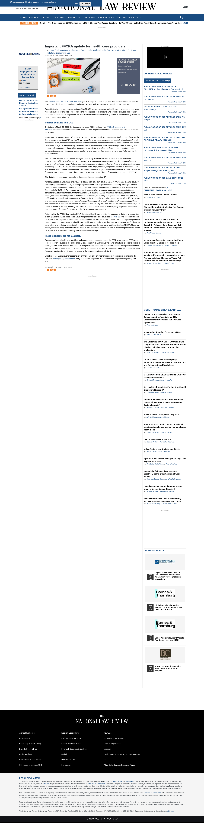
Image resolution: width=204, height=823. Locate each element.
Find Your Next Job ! (27, 95)
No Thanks (85, 4)
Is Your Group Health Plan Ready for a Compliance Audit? (157, 23)
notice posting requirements (64, 259)
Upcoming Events (154, 550)
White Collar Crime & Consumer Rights (119, 765)
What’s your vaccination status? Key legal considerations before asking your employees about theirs (165, 427)
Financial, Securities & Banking (74, 749)
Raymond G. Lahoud (153, 197)
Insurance (107, 733)
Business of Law (26, 754)
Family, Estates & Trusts (71, 744)
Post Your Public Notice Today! (157, 81)
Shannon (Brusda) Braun (155, 479)
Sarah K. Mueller (166, 380)
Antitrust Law (24, 738)
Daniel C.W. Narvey (153, 504)
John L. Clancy (151, 417)
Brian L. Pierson (164, 417)
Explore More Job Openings (28, 118)
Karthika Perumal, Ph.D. (154, 245)
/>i (135, 85)
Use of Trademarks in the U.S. (157, 439)
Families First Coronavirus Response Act (65, 102)
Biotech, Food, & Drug (28, 749)
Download (131, 85)
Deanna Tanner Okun (153, 263)
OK (76, 4)
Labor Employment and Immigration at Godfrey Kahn (28, 73)
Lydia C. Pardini (168, 263)
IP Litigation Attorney (28, 109)
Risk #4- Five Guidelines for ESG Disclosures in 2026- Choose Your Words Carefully (90, 23)
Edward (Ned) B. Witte (169, 504)
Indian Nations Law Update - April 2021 (162, 449)
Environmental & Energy (71, 738)
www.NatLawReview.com (96, 784)
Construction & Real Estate (30, 760)
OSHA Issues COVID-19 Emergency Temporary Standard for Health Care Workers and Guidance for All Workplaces (165, 362)
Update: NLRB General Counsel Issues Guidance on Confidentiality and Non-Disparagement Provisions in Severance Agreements (162, 318)
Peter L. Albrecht (152, 325)
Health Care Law (68, 760)
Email (23, 81)
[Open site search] (181, 17)
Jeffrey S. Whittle (171, 245)
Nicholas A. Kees (152, 442)
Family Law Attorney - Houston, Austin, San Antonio (28, 103)
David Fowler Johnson (154, 212)
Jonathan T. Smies (152, 407)
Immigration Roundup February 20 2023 (162, 332)
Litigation (107, 749)
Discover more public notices (155, 188)
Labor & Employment (112, 744)
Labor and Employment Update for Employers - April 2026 (169, 639)
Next (188, 23)
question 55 (115, 217)
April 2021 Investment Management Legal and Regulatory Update (165, 460)
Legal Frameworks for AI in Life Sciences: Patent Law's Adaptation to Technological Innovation (168, 576)
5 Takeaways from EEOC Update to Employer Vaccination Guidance (165, 376)
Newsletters (74, 17)
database (46, 784)
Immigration (66, 765)
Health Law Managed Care (127, 69)
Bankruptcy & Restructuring (30, 744)
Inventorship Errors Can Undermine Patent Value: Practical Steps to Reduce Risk (163, 241)
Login (185, 7)
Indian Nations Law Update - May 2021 (161, 415)
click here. (170, 811)
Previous (184, 23)
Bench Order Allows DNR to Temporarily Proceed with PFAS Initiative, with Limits (162, 499)
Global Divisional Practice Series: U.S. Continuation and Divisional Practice (169, 607)
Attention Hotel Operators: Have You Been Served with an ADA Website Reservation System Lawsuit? (163, 402)
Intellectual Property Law (113, 738)
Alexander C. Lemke (167, 442)
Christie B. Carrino (167, 352)
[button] (165, 57)
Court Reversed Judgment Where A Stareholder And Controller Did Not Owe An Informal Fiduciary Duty (164, 207)
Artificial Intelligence (27, 733)
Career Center (106, 17)
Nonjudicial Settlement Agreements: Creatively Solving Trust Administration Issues (162, 474)
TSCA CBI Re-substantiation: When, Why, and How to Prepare (168, 668)
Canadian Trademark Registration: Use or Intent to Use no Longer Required (163, 487)
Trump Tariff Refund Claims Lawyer (160, 195)
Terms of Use (117, 781)
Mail (127, 85)
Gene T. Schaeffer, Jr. (154, 335)
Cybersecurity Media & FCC (30, 765)
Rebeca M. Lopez (152, 380)
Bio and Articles (25, 87)
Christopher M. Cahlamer (155, 464)
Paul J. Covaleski (152, 432)
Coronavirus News (124, 66)
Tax (105, 760)
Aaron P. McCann (152, 368)
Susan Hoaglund (171, 464)
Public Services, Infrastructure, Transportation (122, 754)
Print (122, 85)
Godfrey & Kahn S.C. (102, 50)
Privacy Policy (130, 781)
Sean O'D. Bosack (152, 352)
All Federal (122, 73)
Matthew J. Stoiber (167, 407)
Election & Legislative (70, 733)
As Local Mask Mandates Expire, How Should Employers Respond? (165, 388)
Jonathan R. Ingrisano (173, 479)
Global (64, 754)
